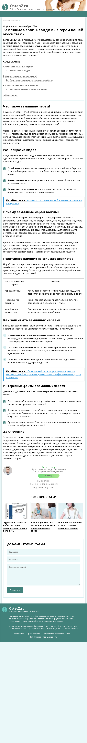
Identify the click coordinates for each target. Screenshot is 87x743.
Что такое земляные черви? (18, 67)
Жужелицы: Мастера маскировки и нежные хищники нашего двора (43, 526)
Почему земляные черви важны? (20, 76)
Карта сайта (19, 633)
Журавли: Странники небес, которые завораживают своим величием (15, 526)
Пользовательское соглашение (56, 633)
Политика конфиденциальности (43, 637)
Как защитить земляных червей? (20, 85)
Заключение (10, 95)
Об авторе (49, 475)
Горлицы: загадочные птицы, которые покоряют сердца (70, 525)
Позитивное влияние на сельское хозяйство (29, 80)
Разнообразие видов (18, 70)
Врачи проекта (33, 633)
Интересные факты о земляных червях (26, 89)
